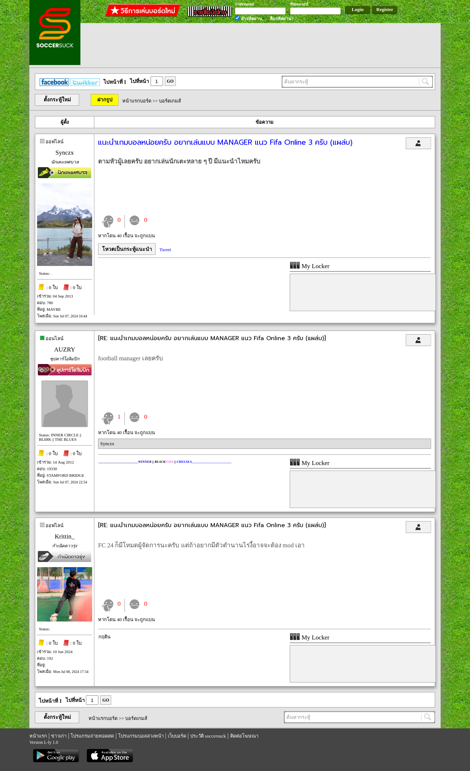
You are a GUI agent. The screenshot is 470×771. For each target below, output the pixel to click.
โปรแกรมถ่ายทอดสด (92, 736)
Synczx (64, 152)
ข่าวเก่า (58, 736)
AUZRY (64, 349)
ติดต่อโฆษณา (244, 736)
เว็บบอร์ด (177, 736)
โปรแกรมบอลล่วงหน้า (141, 736)
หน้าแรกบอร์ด (136, 101)
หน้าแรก (38, 736)
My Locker (309, 266)
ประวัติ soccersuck (208, 736)
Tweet (165, 249)
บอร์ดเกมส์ (170, 101)
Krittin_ (65, 536)
